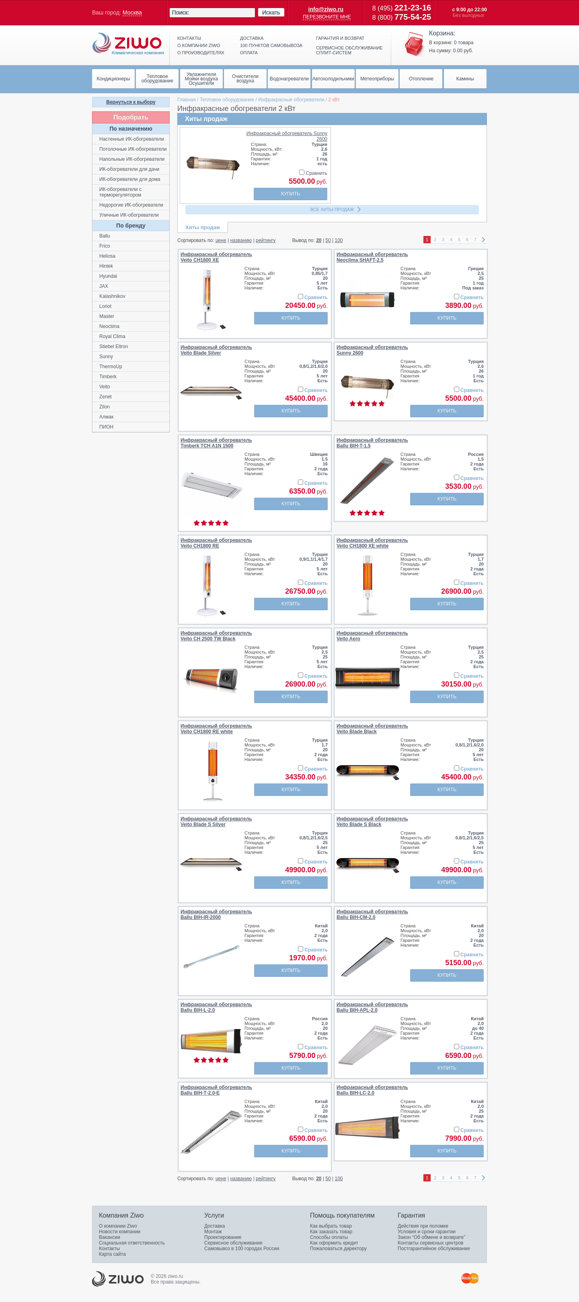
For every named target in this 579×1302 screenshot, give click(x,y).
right (483, 240)
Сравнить (313, 173)
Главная (186, 100)
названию (241, 240)
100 (339, 240)
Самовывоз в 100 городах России (241, 1248)
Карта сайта (112, 1254)
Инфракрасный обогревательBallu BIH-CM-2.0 (372, 914)
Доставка (251, 38)
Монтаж (213, 1231)
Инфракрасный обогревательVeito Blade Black (372, 728)
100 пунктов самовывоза (271, 45)
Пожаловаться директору (338, 1248)
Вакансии (109, 1237)
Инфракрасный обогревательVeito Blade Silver (216, 350)
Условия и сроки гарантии (427, 1231)
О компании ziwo (198, 45)
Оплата (249, 52)
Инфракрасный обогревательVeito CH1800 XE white (372, 543)
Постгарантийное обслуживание (434, 1248)
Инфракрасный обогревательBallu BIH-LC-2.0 (372, 1090)
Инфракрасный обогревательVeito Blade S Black (372, 821)
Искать (271, 12)
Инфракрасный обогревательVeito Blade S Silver (216, 821)
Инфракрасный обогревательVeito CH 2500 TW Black (216, 636)
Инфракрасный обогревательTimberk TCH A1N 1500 (216, 443)
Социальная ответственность (132, 1243)
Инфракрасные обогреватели (291, 100)
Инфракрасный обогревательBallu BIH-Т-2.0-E (216, 1090)
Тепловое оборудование (227, 100)
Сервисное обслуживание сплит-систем (349, 50)
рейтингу (265, 240)
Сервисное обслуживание (233, 1243)
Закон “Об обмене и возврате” (431, 1237)
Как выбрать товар (331, 1226)
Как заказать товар (331, 1231)
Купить (290, 194)
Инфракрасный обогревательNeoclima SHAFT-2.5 (372, 257)
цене (221, 240)
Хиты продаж (202, 227)
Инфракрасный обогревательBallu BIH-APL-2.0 (372, 1007)
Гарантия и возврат (340, 38)
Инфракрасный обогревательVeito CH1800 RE (216, 543)
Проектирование (223, 1237)
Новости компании (119, 1231)
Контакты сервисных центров (430, 1243)
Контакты (189, 38)
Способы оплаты (329, 1237)
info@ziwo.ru (326, 9)
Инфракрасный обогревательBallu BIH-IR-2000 (216, 914)
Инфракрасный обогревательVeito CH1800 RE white (216, 728)
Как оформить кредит (334, 1243)
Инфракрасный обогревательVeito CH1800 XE (216, 257)
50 (328, 240)
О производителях (200, 52)
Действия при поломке (423, 1226)
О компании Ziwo (118, 1226)
